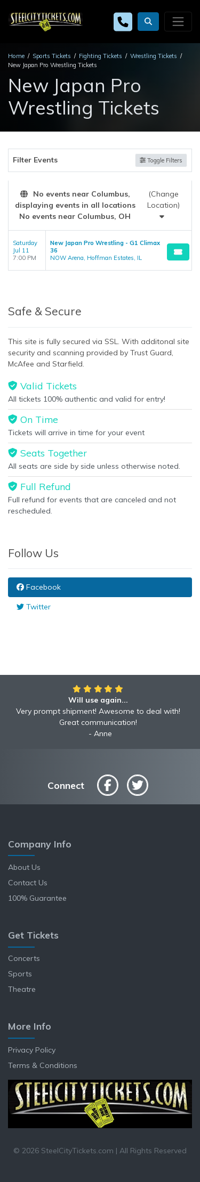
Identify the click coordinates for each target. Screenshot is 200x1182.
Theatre (22, 989)
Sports (20, 974)
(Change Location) (163, 204)
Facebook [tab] (39, 587)
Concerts (24, 958)
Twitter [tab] (34, 607)
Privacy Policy (31, 1050)
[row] (100, 251)
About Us (24, 867)
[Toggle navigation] (178, 21)
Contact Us (27, 882)
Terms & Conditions (42, 1065)
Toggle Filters (161, 160)
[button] (148, 21)
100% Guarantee (37, 898)
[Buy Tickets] (178, 251)
